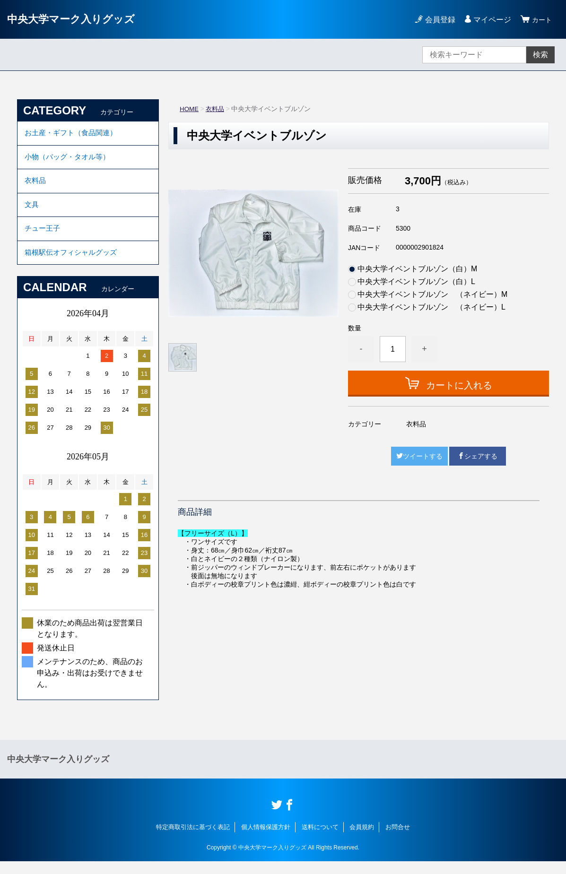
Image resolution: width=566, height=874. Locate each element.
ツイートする (419, 456)
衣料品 (216, 108)
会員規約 (361, 839)
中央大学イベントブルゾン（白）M (417, 269)
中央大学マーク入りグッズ (76, 19)
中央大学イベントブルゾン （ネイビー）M (432, 294)
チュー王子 (43, 238)
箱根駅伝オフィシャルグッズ (74, 264)
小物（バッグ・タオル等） (70, 160)
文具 (32, 212)
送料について (320, 839)
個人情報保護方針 (265, 839)
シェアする (477, 456)
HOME (190, 108)
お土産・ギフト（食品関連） (74, 134)
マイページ (489, 20)
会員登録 (437, 20)
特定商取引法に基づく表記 (193, 839)
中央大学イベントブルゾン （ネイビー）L (431, 307)
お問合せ (397, 839)
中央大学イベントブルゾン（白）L (416, 282)
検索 (540, 55)
